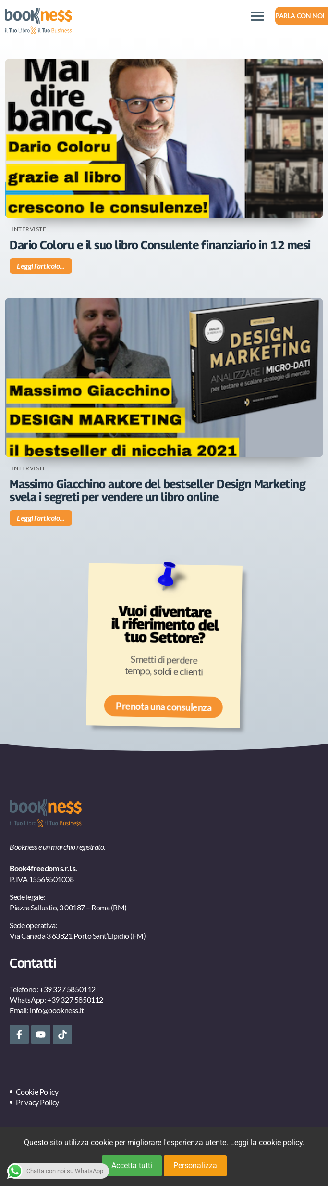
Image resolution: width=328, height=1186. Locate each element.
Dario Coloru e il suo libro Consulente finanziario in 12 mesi (160, 245)
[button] (257, 15)
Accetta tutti (131, 1165)
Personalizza (195, 1165)
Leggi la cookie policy (266, 1142)
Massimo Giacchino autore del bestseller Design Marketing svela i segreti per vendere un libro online (157, 490)
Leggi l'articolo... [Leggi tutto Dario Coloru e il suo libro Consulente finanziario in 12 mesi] (41, 265)
